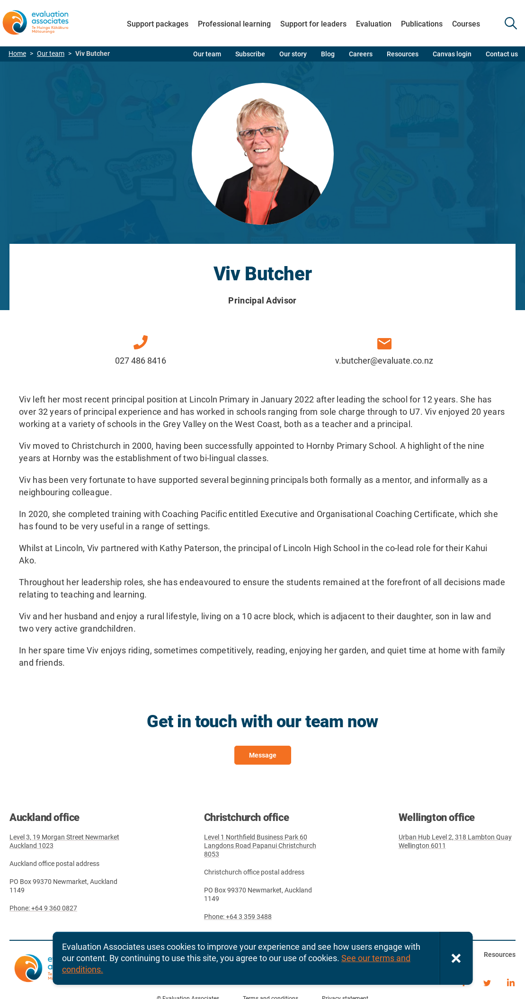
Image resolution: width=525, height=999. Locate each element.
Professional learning (234, 23)
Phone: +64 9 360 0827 (43, 908)
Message (262, 755)
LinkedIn (511, 981)
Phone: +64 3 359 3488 (238, 916)
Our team (50, 53)
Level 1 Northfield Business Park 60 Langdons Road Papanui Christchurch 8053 (260, 845)
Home (17, 53)
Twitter (487, 981)
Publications (422, 23)
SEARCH (511, 23)
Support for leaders (313, 23)
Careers (361, 54)
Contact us (502, 54)
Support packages (157, 23)
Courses (466, 23)
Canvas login (452, 54)
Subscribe (250, 54)
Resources (402, 54)
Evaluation (374, 23)
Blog (328, 54)
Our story (293, 54)
